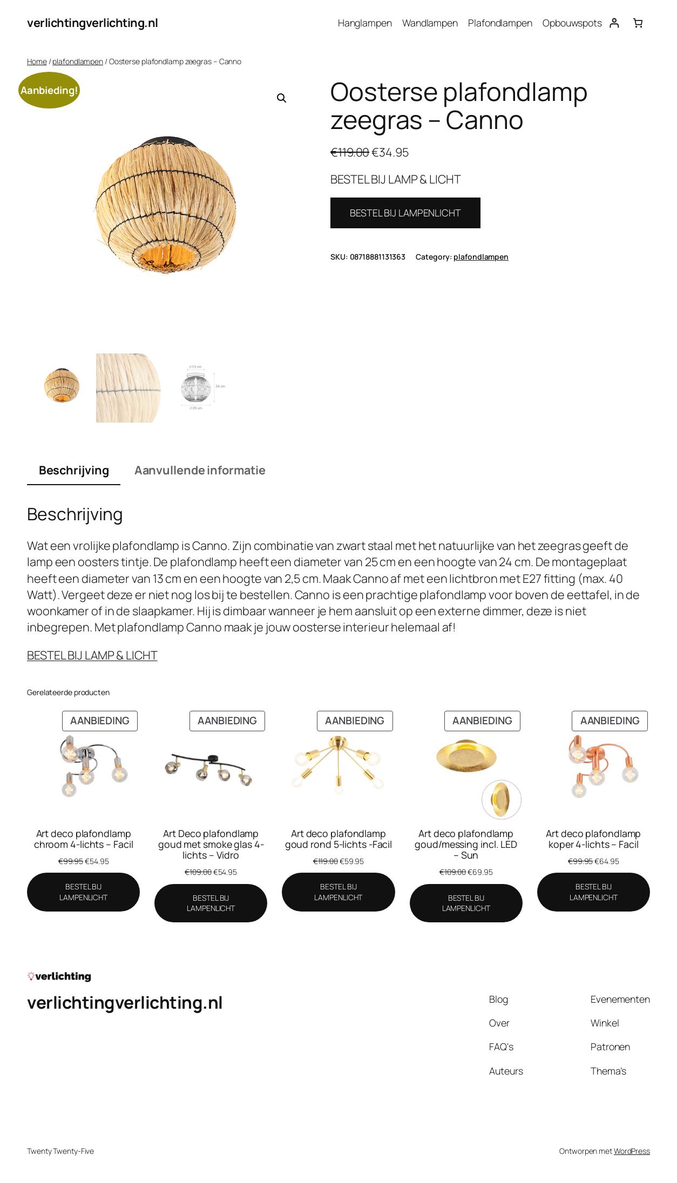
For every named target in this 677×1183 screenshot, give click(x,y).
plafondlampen (77, 61)
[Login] (614, 23)
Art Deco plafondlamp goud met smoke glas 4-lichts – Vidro (211, 844)
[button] (282, 98)
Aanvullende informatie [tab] (200, 470)
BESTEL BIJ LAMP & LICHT (92, 655)
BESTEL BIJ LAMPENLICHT (405, 212)
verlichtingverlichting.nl (92, 22)
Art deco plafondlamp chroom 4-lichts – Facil (83, 838)
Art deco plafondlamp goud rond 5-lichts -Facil (338, 838)
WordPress (632, 1151)
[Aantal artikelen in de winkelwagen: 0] (638, 23)
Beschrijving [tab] (74, 470)
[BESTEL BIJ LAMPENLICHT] (83, 892)
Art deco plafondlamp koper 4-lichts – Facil (593, 838)
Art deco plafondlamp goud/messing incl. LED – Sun (466, 844)
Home (37, 61)
